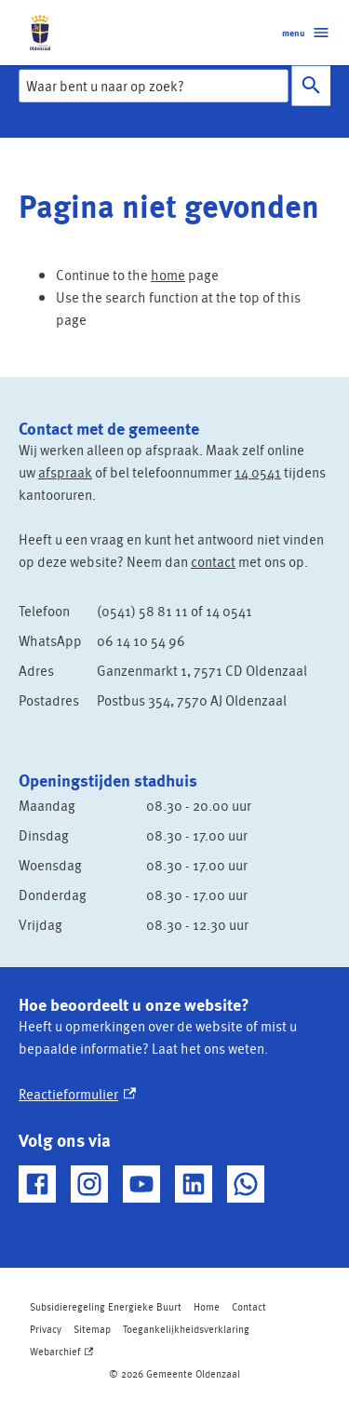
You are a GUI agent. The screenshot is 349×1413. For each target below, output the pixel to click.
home (168, 274)
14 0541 (258, 472)
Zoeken (307, 85)
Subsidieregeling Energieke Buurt (105, 1306)
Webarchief (61, 1351)
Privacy (45, 1329)
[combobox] (153, 85)
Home (207, 1306)
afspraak (65, 472)
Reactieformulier (77, 1093)
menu (306, 32)
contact (213, 561)
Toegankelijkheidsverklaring (186, 1329)
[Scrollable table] (174, 655)
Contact (249, 1306)
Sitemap (92, 1329)
